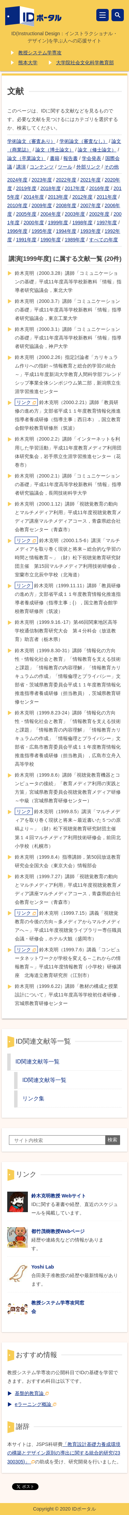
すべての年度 (103, 239)
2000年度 (33, 222)
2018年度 (51, 188)
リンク (26, 402)
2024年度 (17, 180)
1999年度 (58, 222)
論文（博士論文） (54, 149)
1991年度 (26, 239)
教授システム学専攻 (40, 52)
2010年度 (17, 205)
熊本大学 (27, 62)
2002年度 (99, 214)
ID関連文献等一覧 (37, 1061)
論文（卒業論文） (26, 158)
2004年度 (51, 214)
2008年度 (66, 205)
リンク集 (33, 1098)
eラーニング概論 (35, 1404)
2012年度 (82, 197)
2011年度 (107, 197)
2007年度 (90, 205)
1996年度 (17, 231)
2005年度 (26, 214)
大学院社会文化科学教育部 (85, 62)
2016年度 (99, 188)
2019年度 (26, 188)
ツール (65, 167)
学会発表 (91, 158)
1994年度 (66, 231)
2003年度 (75, 214)
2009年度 (42, 205)
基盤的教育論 (32, 1393)
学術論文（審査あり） (31, 141)
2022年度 (66, 180)
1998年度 (82, 222)
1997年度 (107, 222)
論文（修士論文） (97, 149)
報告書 (70, 158)
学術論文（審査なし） (84, 141)
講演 (21, 167)
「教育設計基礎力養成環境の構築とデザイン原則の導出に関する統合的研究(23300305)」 (63, 1453)
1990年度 (51, 239)
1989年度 (75, 239)
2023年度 (42, 180)
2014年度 (33, 197)
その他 (111, 167)
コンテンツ (42, 167)
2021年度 (90, 180)
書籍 (55, 158)
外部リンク (88, 167)
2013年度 (58, 197)
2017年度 (75, 188)
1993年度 (90, 231)
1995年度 (42, 231)
